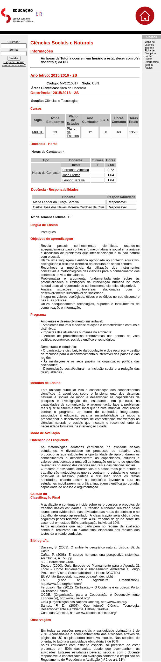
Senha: (13, 49)
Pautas (148, 67)
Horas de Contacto (46, 173)
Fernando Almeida (75, 170)
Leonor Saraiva (73, 180)
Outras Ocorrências (151, 60)
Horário (148, 56)
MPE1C (38, 132)
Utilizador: (14, 41)
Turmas (148, 64)
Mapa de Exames (149, 43)
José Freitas (71, 175)
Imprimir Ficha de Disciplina (150, 50)
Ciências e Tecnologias (61, 101)
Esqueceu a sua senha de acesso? (14, 64)
